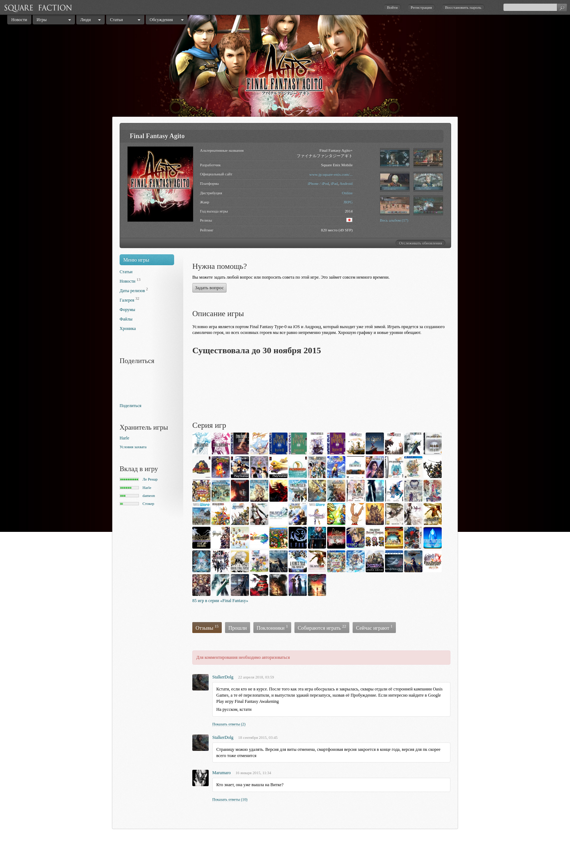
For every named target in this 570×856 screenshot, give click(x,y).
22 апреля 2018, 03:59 (256, 677)
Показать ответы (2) (228, 724)
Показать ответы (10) (230, 799)
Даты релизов (132, 290)
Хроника (128, 328)
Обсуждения (161, 19)
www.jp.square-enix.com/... (331, 174)
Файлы (126, 319)
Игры (42, 19)
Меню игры (136, 260)
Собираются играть (322, 627)
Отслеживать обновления (420, 243)
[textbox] (535, 7)
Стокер (148, 503)
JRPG (348, 202)
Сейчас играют (374, 627)
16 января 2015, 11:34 (253, 773)
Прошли (237, 628)
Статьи (116, 19)
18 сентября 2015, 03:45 (258, 737)
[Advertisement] (324, 390)
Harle (124, 438)
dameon (148, 495)
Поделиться (130, 405)
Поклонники (272, 627)
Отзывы (207, 627)
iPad (334, 183)
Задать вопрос (209, 287)
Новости (19, 19)
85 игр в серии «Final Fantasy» (220, 600)
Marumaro (221, 772)
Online (347, 193)
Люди (85, 19)
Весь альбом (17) (394, 220)
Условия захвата (133, 447)
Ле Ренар (149, 479)
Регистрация (421, 7)
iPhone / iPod (318, 183)
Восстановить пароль (463, 7)
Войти (392, 7)
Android (346, 183)
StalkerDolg (222, 677)
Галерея (127, 300)
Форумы (127, 309)
